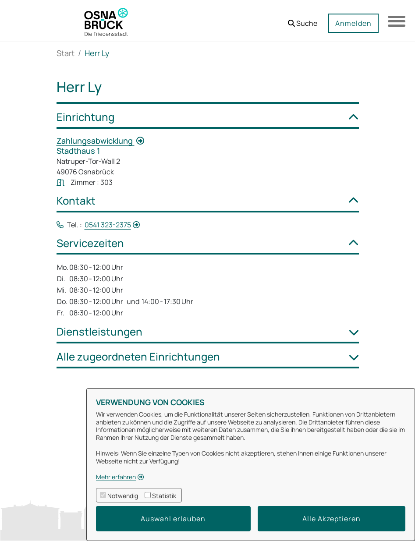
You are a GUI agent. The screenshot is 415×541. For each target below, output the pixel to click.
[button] (303, 20)
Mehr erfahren (116, 477)
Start (65, 53)
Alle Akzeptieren (331, 518)
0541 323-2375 (108, 225)
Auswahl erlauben (173, 518)
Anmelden (353, 23)
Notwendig (122, 495)
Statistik (164, 495)
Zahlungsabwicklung (96, 140)
